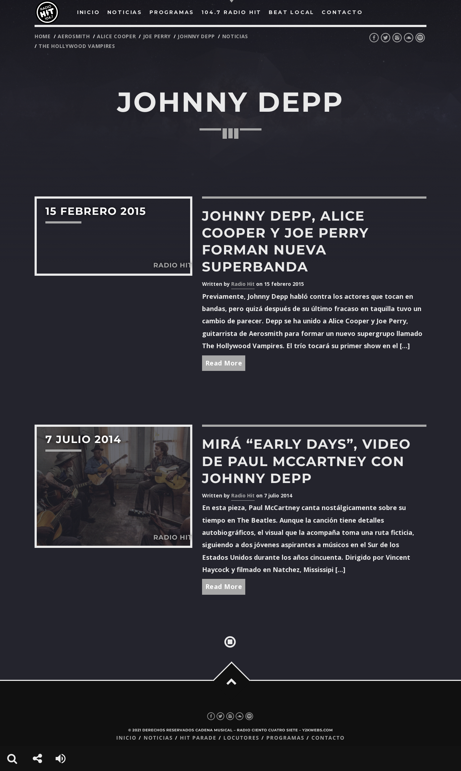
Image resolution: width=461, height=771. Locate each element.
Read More (223, 363)
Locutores (241, 738)
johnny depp (196, 36)
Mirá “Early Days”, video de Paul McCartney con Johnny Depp (306, 461)
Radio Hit (243, 283)
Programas (285, 738)
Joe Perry (157, 36)
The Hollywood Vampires (77, 46)
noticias (235, 36)
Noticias (158, 738)
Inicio (126, 738)
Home (43, 36)
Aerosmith (74, 36)
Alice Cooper (116, 36)
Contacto (328, 738)
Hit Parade (198, 738)
